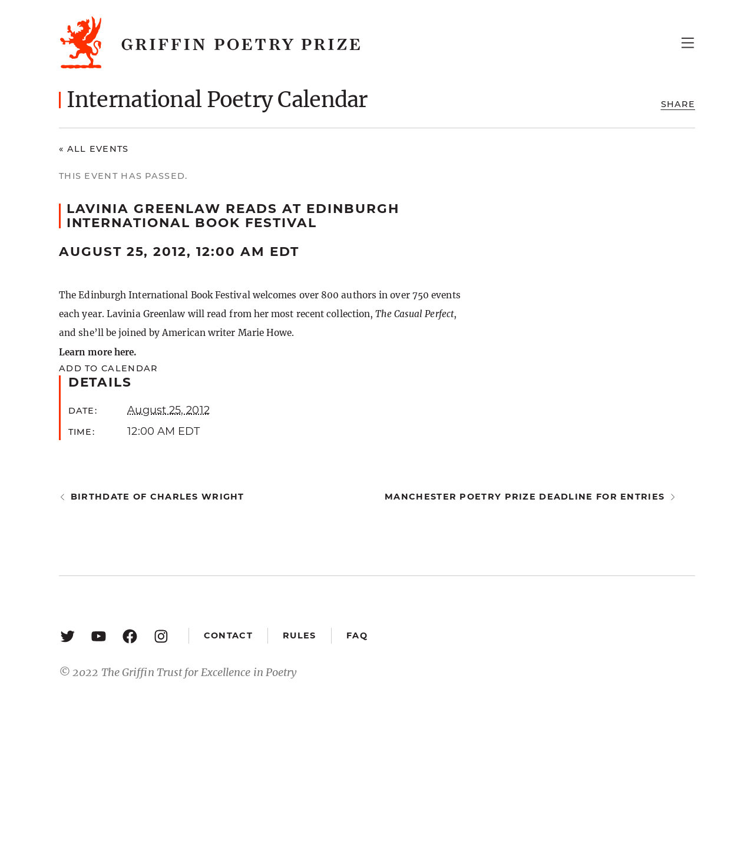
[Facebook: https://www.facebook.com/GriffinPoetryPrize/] (129, 635)
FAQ (357, 635)
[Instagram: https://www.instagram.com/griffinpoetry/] (161, 635)
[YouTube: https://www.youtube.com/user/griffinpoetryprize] (98, 635)
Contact (228, 635)
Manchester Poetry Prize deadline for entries (524, 496)
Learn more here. (97, 352)
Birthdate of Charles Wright (157, 496)
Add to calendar (108, 368)
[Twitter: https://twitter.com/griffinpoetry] (67, 635)
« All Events (94, 149)
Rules (299, 635)
